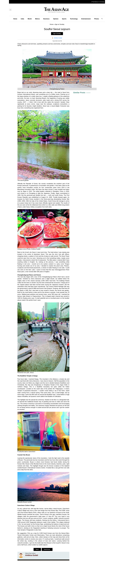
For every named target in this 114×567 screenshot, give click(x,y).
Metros (37, 19)
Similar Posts (79, 92)
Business (46, 19)
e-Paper (93, 1)
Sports (64, 19)
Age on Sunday (99, 1)
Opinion (55, 19)
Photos (96, 19)
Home (15, 19)
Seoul (37, 549)
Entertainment (86, 19)
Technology (74, 19)
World (30, 19)
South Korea (47, 549)
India (22, 19)
